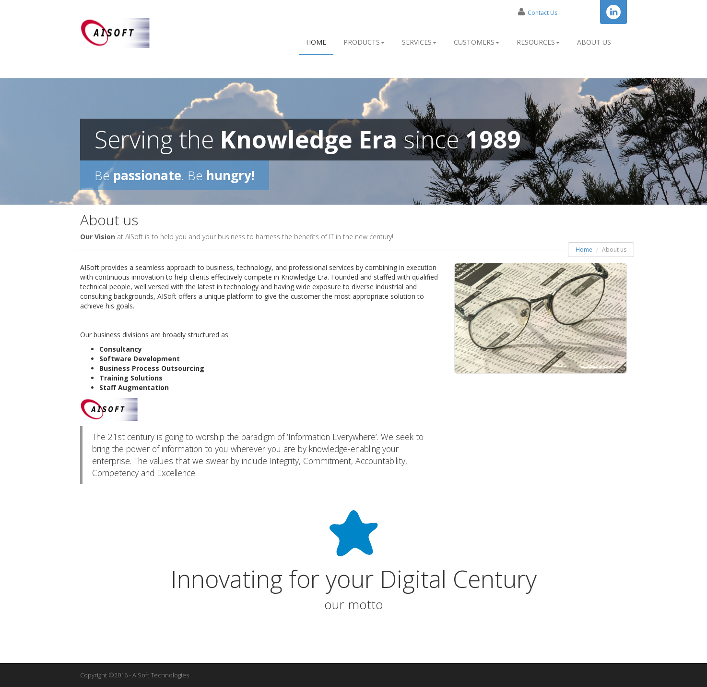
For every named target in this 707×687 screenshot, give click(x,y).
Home (316, 42)
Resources (538, 42)
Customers (476, 42)
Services (419, 42)
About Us (594, 42)
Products (364, 42)
